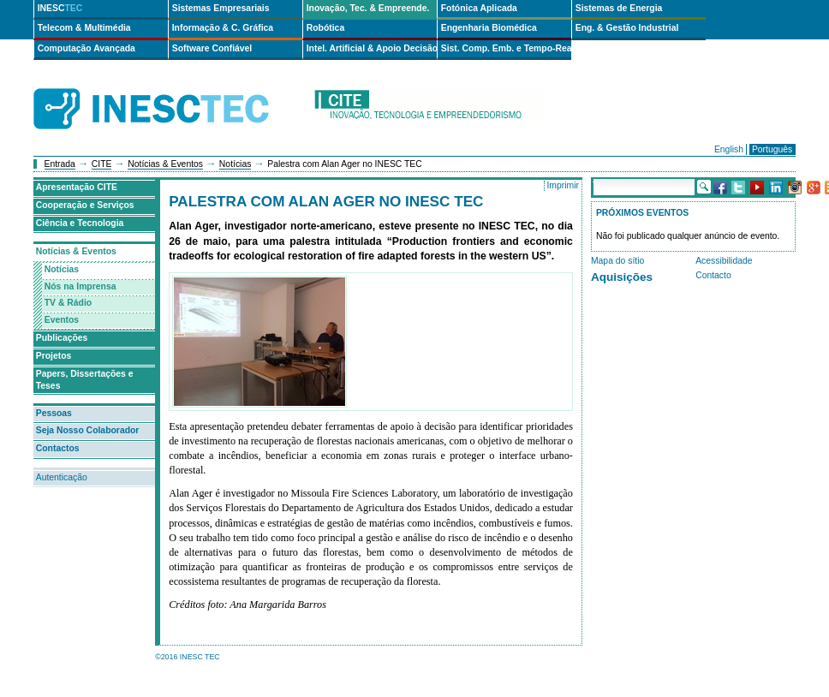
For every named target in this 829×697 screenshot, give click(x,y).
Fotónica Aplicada (479, 8)
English (728, 149)
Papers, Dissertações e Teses (85, 380)
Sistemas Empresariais (221, 8)
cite (429, 109)
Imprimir (562, 185)
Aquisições (622, 277)
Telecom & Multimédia (84, 28)
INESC (60, 8)
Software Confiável (212, 48)
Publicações (62, 338)
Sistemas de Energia (619, 8)
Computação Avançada (86, 48)
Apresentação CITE (76, 187)
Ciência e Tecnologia (80, 223)
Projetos (54, 355)
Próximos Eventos (642, 212)
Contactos (58, 448)
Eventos (62, 320)
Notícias (235, 164)
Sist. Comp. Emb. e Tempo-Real (506, 48)
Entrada (60, 164)
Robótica (325, 28)
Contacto (713, 275)
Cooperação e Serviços (85, 205)
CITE (102, 164)
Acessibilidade (723, 260)
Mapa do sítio (617, 260)
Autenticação (61, 477)
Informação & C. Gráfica (222, 28)
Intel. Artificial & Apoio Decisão (372, 48)
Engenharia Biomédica (489, 28)
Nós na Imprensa (80, 286)
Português (772, 149)
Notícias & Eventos (165, 164)
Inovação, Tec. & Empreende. (368, 8)
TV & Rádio (68, 302)
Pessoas (54, 413)
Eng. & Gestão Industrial (627, 28)
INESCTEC (170, 90)
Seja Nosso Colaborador (88, 430)
